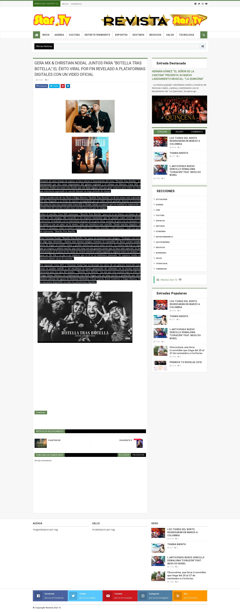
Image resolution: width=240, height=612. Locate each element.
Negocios (155, 35)
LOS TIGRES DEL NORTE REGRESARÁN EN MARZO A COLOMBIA (185, 141)
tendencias (161, 269)
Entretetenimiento (97, 35)
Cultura (74, 35)
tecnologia (161, 263)
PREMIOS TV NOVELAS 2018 (186, 362)
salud (159, 258)
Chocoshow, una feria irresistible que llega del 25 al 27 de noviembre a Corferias (187, 350)
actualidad (161, 199)
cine (158, 210)
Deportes (121, 35)
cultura (160, 215)
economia (161, 231)
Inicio (65, 4)
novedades (161, 253)
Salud (170, 35)
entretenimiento (164, 237)
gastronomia (163, 242)
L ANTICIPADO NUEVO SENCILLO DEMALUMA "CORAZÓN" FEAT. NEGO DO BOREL (186, 560)
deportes (160, 220)
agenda (159, 204)
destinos (160, 226)
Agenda (59, 35)
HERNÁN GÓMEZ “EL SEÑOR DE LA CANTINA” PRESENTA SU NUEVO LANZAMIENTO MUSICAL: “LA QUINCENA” (178, 75)
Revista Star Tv (169, 279)
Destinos (138, 35)
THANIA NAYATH (179, 153)
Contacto (76, 4)
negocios (160, 247)
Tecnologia (186, 35)
